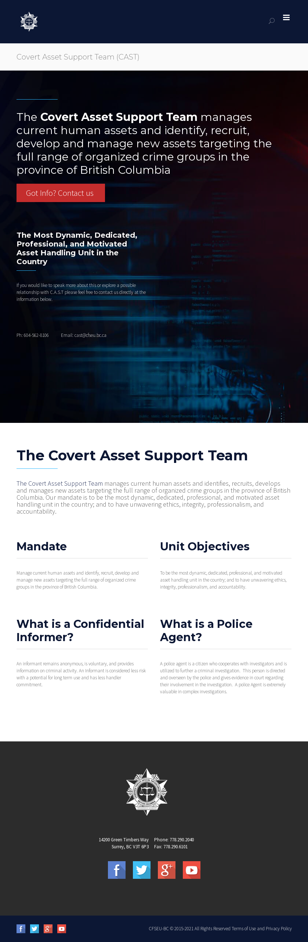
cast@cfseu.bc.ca (90, 335)
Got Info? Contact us (60, 192)
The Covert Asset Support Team (60, 483)
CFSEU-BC (159, 928)
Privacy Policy (279, 928)
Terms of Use (244, 928)
